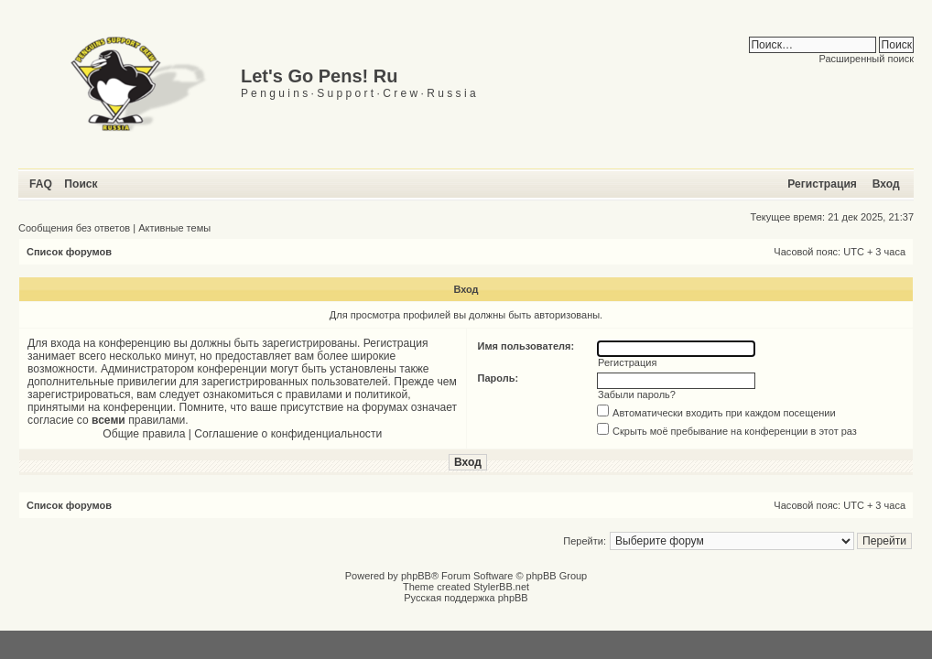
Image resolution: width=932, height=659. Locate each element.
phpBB (416, 575)
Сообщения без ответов (74, 227)
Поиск (80, 184)
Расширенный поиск (866, 58)
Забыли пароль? (637, 394)
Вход (886, 184)
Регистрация (822, 184)
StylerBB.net (501, 586)
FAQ (40, 184)
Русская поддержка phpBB (465, 597)
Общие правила (144, 433)
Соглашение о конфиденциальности (288, 433)
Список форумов (69, 251)
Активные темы (174, 227)
